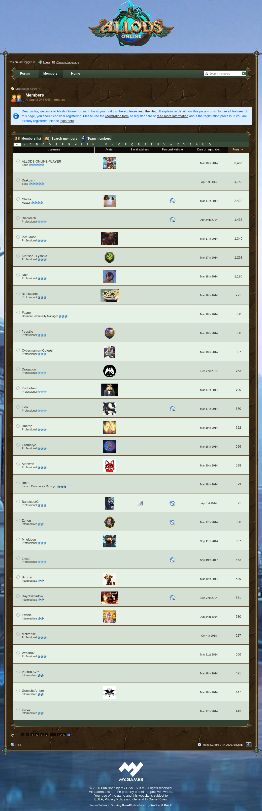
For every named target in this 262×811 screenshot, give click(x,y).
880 (238, 314)
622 (238, 427)
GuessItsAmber (33, 691)
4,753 (238, 182)
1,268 (238, 257)
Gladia (26, 199)
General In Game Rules (149, 799)
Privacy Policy (115, 799)
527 (238, 635)
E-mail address (139, 149)
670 (238, 409)
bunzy (26, 709)
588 (238, 465)
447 (238, 692)
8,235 (61, 734)
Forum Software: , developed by (131, 805)
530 (238, 616)
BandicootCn (31, 502)
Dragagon (29, 369)
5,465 (238, 163)
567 (238, 541)
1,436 (238, 220)
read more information (172, 116)
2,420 (238, 201)
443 (238, 711)
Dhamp (27, 426)
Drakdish (28, 180)
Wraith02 (28, 653)
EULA (98, 799)
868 (238, 333)
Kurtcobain (29, 388)
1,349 (238, 238)
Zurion (26, 520)
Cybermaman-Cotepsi (37, 350)
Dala (25, 275)
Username (54, 149)
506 (238, 654)
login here (67, 121)
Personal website (172, 149)
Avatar (109, 149)
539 (238, 579)
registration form (116, 116)
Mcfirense (29, 634)
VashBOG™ (30, 672)
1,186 (238, 276)
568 (238, 522)
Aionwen (28, 464)
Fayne (26, 313)
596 (238, 446)
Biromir (27, 577)
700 (238, 390)
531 (238, 598)
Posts (238, 149)
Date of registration (208, 149)
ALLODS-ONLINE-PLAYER (41, 161)
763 (238, 371)
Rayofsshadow (32, 596)
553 (238, 560)
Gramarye (29, 445)
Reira (26, 483)
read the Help (147, 111)
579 (238, 484)
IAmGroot (29, 237)
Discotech (29, 218)
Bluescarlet (30, 294)
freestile (27, 331)
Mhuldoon (29, 539)
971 (238, 295)
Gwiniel (27, 615)
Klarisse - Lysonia (34, 256)
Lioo (25, 407)
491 (238, 673)
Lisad (26, 558)
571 (238, 503)
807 (238, 352)
